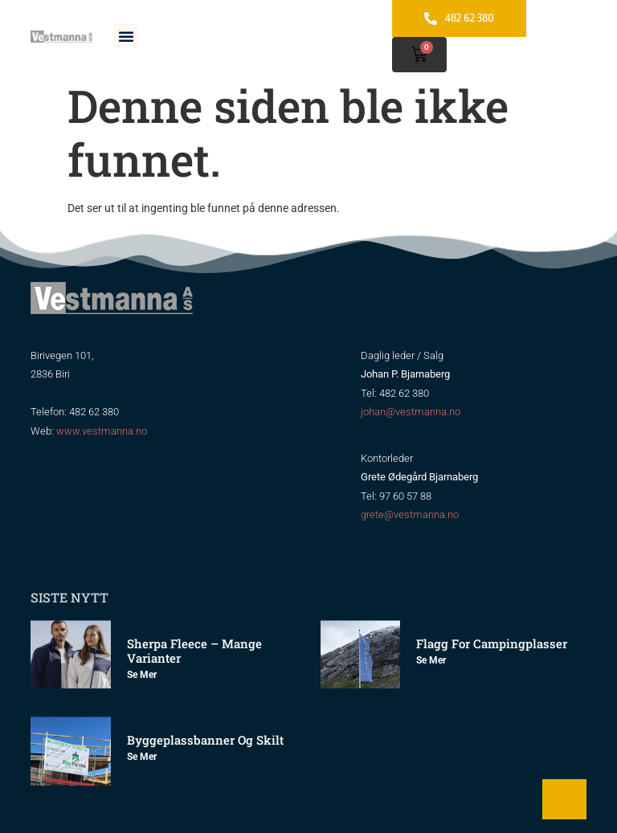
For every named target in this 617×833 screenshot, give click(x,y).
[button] (126, 36)
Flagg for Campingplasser (491, 643)
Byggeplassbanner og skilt (205, 740)
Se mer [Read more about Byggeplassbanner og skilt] (142, 756)
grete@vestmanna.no (410, 514)
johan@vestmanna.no (410, 412)
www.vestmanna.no (101, 431)
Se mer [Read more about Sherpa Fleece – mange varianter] (142, 674)
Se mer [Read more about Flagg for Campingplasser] (431, 660)
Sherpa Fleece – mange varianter (194, 650)
